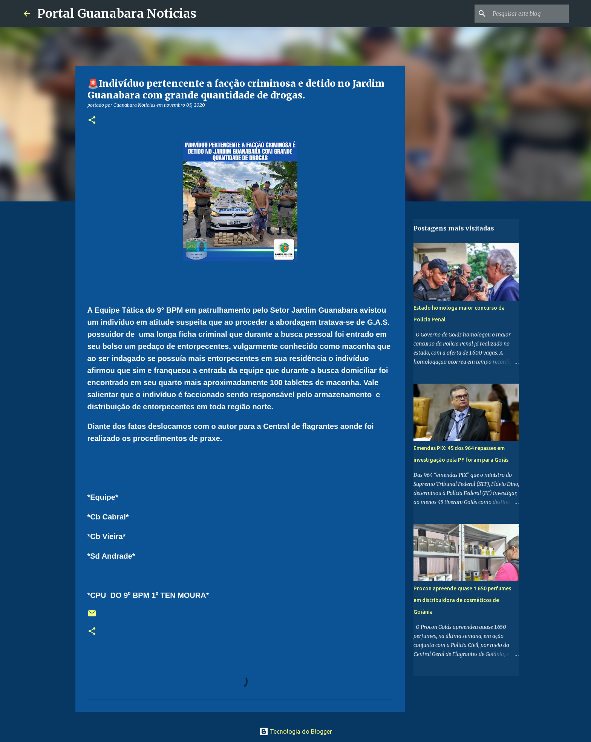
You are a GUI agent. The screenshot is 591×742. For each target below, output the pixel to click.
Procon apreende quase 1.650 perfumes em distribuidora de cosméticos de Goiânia (462, 600)
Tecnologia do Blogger (295, 731)
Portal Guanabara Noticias (116, 13)
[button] (91, 120)
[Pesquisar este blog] (529, 14)
